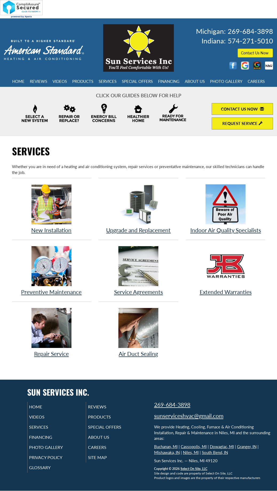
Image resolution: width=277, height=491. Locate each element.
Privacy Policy (54, 463)
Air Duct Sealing (138, 332)
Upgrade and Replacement (138, 208)
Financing (168, 81)
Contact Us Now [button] (255, 53)
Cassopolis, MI (194, 446)
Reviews (38, 81)
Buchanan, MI (166, 446)
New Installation (51, 208)
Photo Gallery (226, 81)
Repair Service (51, 332)
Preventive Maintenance (51, 270)
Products (82, 81)
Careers (256, 81)
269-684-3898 (172, 404)
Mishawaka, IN (167, 452)
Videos (60, 81)
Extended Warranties (225, 270)
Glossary (47, 474)
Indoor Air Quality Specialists (225, 208)
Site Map (105, 463)
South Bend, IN (215, 452)
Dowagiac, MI (222, 446)
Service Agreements (138, 270)
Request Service (242, 123)
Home (18, 81)
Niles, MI (191, 452)
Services (108, 81)
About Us (195, 81)
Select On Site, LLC (193, 469)
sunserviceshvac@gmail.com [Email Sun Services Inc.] (188, 415)
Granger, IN (246, 446)
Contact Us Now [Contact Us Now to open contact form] (242, 109)
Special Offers (137, 81)
